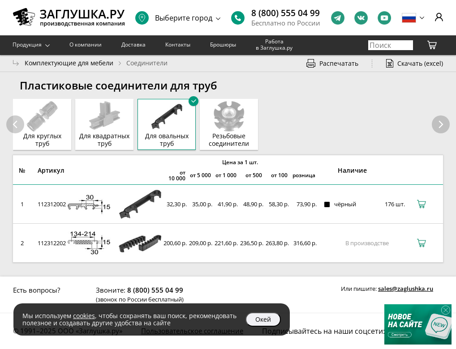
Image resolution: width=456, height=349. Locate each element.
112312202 (52, 243)
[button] (441, 124)
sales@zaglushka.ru (405, 289)
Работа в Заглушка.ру (274, 44)
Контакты (177, 44)
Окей (263, 319)
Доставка (133, 44)
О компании (85, 44)
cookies (84, 315)
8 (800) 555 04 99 (285, 13)
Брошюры (223, 44)
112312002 (52, 204)
